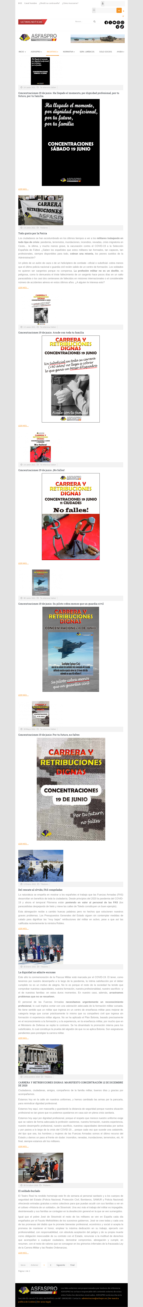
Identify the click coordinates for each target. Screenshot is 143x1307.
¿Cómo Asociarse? (70, 3)
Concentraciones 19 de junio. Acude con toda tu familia (51, 332)
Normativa (69, 51)
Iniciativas (52, 51)
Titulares (44, 227)
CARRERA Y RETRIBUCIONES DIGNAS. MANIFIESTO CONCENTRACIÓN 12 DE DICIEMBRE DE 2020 (70, 1084)
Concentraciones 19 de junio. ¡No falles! (41, 470)
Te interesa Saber (48, 87)
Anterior (34, 1265)
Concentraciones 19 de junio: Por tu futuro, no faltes (48, 734)
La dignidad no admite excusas (36, 972)
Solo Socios (105, 51)
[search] (87, 21)
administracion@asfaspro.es (95, 1298)
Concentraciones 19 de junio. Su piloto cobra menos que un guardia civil (61, 603)
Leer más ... (23, 189)
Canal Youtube (30, 3)
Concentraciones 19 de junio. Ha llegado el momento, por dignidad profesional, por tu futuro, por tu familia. (68, 94)
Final (72, 1265)
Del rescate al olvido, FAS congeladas (40, 889)
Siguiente (61, 1265)
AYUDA (120, 51)
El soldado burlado (29, 1190)
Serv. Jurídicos (87, 51)
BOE (20, 3)
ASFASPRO (36, 51)
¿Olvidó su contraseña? (49, 3)
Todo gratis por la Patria (32, 233)
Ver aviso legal (43, 1301)
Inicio (22, 51)
